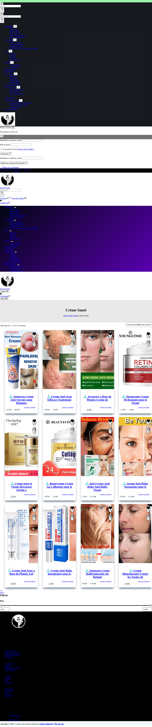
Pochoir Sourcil (15, 222)
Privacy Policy (10, 651)
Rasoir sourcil (14, 239)
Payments (8, 657)
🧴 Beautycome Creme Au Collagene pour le (59, 485)
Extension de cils (15, 226)
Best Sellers (9, 689)
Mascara (12, 234)
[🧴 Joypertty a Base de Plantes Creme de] (97, 360)
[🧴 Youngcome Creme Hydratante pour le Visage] (135, 360)
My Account (9, 664)
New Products (10, 670)
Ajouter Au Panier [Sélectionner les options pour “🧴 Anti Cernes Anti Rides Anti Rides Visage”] (105, 494)
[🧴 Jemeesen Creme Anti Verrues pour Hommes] (21, 360)
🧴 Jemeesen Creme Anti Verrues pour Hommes (21, 399)
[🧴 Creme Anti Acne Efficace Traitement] (59, 360)
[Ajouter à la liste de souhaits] (34, 335)
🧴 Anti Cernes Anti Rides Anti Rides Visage (97, 486)
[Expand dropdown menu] (15, 207)
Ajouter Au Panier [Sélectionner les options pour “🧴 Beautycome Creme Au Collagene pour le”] (67, 494)
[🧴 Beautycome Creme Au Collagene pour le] (59, 447)
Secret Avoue (5, 188)
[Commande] (139, 324)
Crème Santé (14, 258)
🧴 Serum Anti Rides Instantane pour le (135, 485)
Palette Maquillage (16, 217)
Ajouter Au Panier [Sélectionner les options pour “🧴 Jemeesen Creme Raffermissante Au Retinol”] (105, 581)
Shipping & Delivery (13, 668)
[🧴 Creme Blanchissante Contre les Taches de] (135, 534)
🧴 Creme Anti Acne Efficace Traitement (59, 398)
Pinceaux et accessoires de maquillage (23, 228)
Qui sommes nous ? (16, 266)
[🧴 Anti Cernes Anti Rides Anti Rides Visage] (97, 447)
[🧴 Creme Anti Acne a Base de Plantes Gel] (21, 534)
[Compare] (5, 198)
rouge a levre (14, 211)
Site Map (8, 691)
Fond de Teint (14, 213)
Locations (8, 683)
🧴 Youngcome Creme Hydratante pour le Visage (135, 399)
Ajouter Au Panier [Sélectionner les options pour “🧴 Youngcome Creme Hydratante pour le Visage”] (143, 407)
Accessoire (9, 220)
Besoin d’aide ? (11, 264)
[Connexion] (5, 203)
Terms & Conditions (12, 653)
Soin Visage (10, 251)
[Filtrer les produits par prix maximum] (147, 610)
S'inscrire (27, 169)
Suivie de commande (13, 262)
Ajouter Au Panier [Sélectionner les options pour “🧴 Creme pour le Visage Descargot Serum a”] (29, 494)
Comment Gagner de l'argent (11, 169)
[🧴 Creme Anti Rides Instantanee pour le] (59, 534)
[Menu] (4, 298)
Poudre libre (9, 249)
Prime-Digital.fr (46, 724)
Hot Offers (9, 696)
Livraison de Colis (16, 271)
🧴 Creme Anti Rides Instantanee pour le (59, 572)
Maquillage (9, 207)
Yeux (7, 230)
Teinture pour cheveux (17, 215)
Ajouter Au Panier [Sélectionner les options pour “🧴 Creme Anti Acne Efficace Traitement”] (67, 407)
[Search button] (2, 194)
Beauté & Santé (11, 247)
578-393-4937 (15, 716)
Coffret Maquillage (16, 224)
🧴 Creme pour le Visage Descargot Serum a (21, 486)
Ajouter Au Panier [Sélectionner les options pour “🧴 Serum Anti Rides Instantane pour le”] (143, 494)
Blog (16, 172)
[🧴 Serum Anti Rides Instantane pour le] (135, 447)
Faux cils (12, 237)
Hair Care (13, 209)
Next (2, 593)
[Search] (4, 291)
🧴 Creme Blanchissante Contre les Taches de (135, 573)
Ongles (8, 241)
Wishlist (8, 666)
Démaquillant (14, 260)
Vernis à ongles (15, 243)
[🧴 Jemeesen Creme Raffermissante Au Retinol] (97, 534)
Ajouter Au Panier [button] (105, 407)
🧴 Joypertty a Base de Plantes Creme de (97, 398)
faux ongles (13, 245)
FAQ (6, 693)
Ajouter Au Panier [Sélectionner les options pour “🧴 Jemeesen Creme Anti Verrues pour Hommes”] (29, 407)
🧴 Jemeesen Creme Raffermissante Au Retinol (97, 573)
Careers (7, 679)
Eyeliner (12, 232)
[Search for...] (10, 190)
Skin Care (13, 254)
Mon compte (14, 268)
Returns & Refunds (12, 655)
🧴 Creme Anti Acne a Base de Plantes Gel (21, 572)
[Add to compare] (34, 343)
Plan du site (59, 724)
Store (7, 681)
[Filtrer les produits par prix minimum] (4, 610)
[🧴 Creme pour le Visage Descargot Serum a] (21, 447)
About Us (8, 676)
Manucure (13, 256)
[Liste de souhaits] (18, 198)
